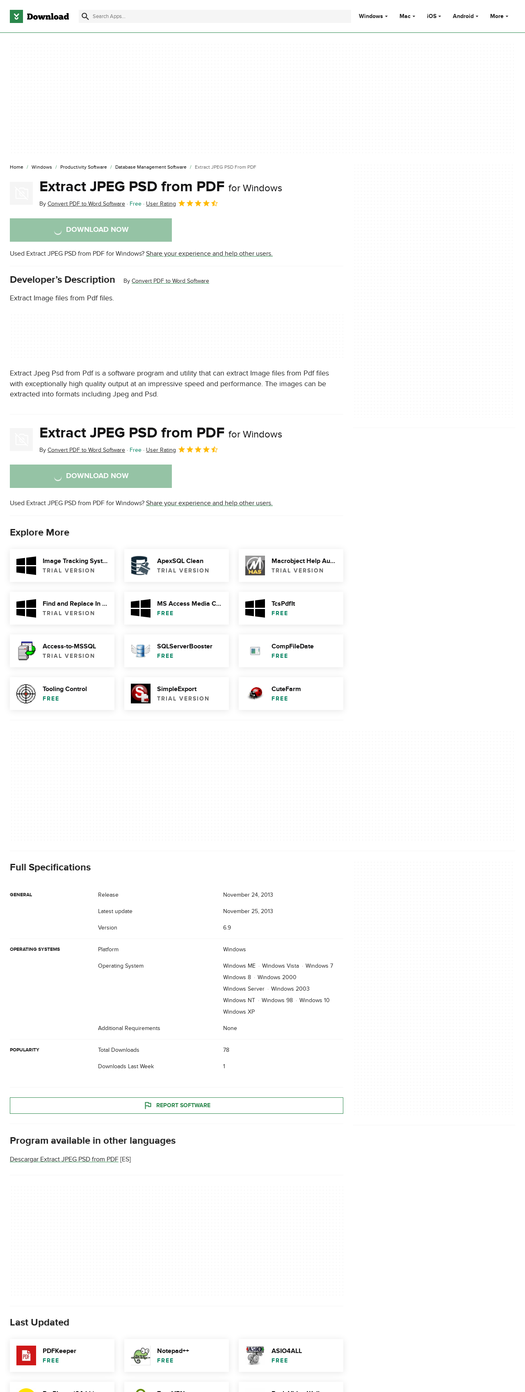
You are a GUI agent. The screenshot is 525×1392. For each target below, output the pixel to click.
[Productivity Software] (83, 167)
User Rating (182, 203)
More (500, 16)
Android (463, 16)
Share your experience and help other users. (209, 254)
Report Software (176, 1105)
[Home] (16, 167)
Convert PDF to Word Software (170, 280)
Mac (405, 16)
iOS (431, 16)
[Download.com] (39, 16)
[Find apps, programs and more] (215, 16)
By (82, 203)
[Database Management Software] (151, 167)
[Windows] (42, 167)
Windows (371, 16)
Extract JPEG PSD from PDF (160, 187)
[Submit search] (85, 16)
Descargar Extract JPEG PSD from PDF (64, 1160)
